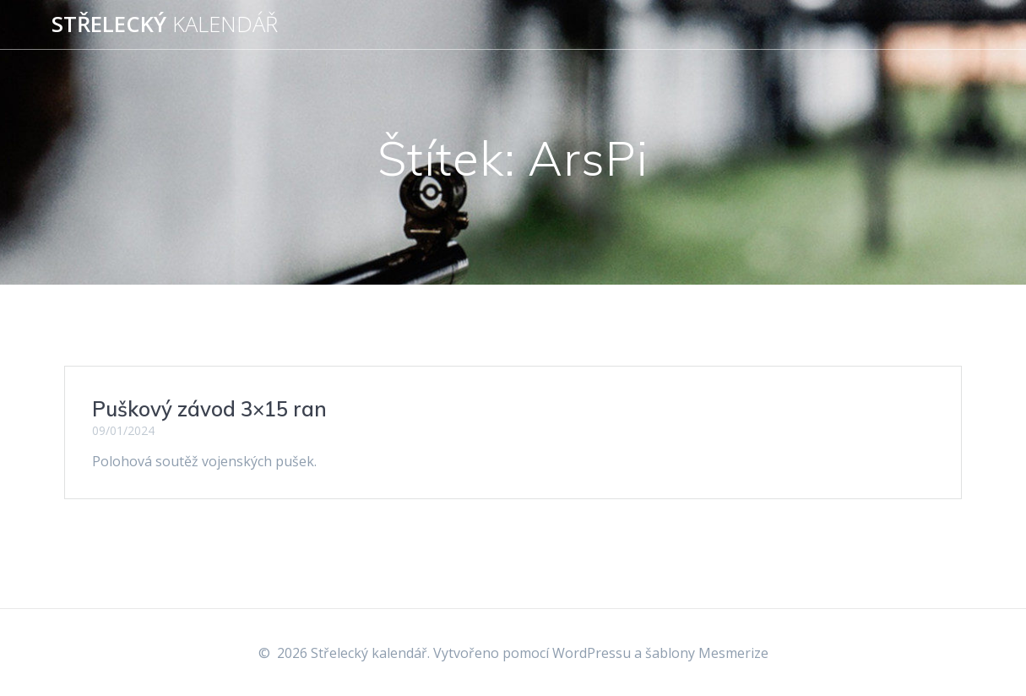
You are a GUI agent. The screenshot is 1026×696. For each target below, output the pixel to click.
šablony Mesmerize (706, 653)
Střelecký (165, 24)
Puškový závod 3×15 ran (209, 408)
